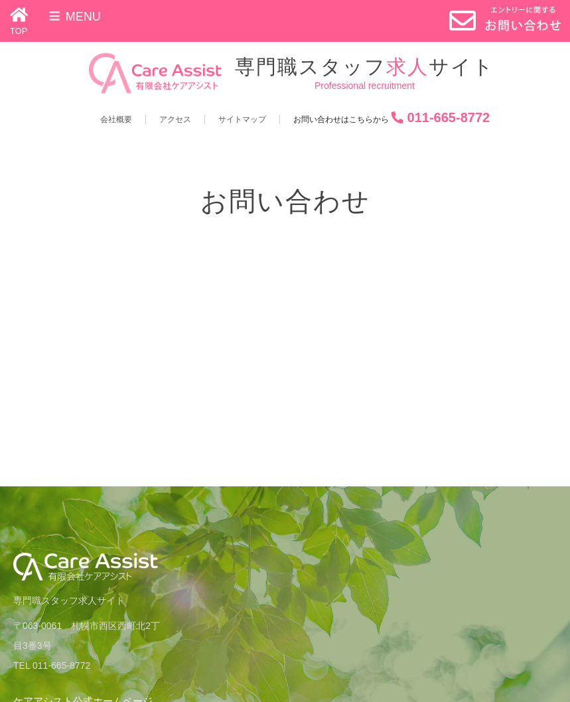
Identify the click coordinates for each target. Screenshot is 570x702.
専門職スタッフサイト (364, 67)
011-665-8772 (448, 117)
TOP (19, 31)
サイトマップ (242, 119)
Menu (74, 16)
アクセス (175, 119)
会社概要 (116, 119)
